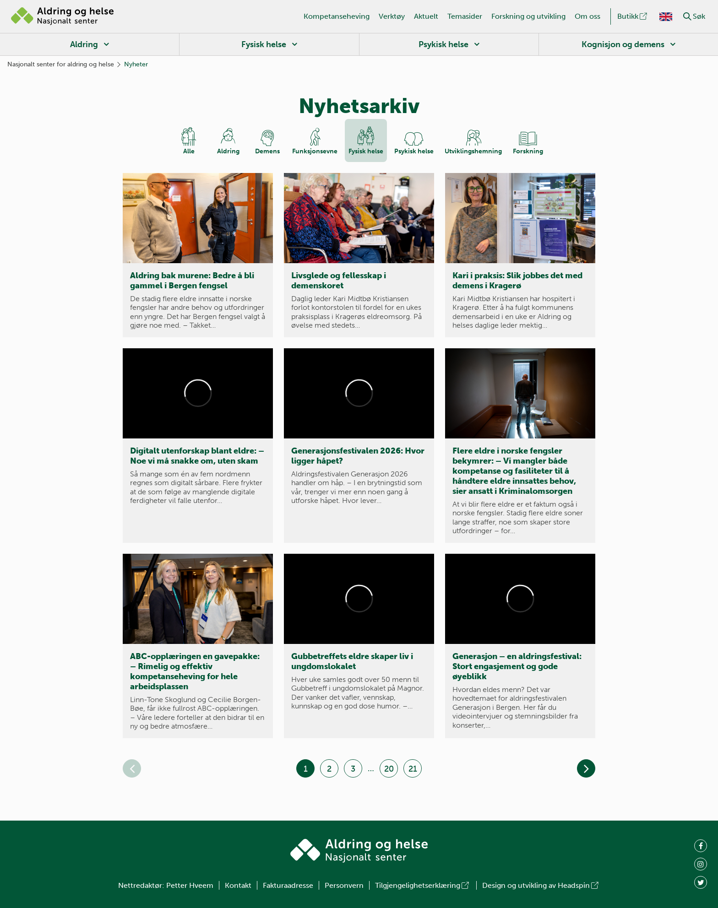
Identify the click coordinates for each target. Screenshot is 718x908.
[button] (687, 16)
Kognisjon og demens (623, 44)
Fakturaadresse (288, 885)
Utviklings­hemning (473, 151)
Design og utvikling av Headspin (541, 885)
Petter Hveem (189, 885)
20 (389, 769)
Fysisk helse (263, 44)
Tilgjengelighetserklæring (422, 885)
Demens (267, 151)
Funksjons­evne (314, 151)
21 (412, 769)
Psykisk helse (443, 44)
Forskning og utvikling (528, 16)
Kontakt (238, 885)
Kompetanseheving (337, 16)
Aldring (84, 44)
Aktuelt (426, 16)
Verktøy (392, 16)
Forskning (528, 151)
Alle (189, 151)
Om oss (587, 16)
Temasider (464, 16)
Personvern (344, 885)
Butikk (632, 16)
